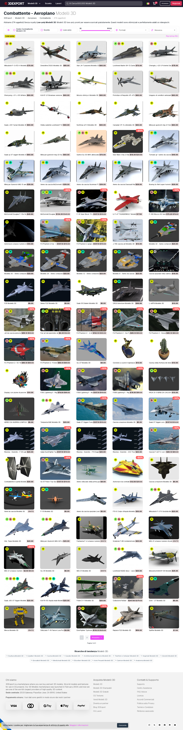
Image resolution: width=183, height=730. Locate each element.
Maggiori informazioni (79, 725)
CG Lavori (97, 711)
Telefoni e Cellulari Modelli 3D (126, 656)
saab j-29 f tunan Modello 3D (15, 125)
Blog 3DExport (99, 707)
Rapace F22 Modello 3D (122, 630)
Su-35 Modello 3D (47, 571)
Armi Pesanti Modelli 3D (102, 660)
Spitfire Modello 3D (156, 630)
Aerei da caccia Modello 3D (14, 511)
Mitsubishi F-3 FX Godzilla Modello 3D (163, 511)
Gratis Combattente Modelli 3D (23, 30)
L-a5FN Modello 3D (156, 303)
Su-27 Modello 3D (83, 363)
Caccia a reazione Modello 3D (124, 422)
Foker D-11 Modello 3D (85, 601)
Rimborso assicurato (145, 711)
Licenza (140, 695)
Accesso (165, 3)
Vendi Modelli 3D (100, 699)
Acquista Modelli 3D (104, 679)
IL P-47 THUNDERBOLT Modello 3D (126, 214)
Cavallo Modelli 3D (71, 656)
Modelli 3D (97, 684)
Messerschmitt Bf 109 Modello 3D (161, 571)
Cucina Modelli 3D (53, 656)
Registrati (176, 3)
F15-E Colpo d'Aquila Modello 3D (125, 511)
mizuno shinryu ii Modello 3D (87, 95)
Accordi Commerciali (145, 699)
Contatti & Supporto (148, 679)
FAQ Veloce (142, 692)
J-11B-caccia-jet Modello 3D (124, 244)
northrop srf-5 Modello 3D (87, 125)
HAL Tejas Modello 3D (12, 541)
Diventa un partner (100, 703)
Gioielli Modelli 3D (168, 656)
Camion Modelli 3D (123, 660)
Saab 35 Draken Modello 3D (87, 303)
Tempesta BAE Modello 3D (50, 422)
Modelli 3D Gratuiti (101, 692)
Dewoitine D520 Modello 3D (51, 65)
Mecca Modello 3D (11, 630)
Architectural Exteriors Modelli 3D (96, 656)
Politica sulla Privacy (145, 703)
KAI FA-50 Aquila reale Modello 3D (53, 601)
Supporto (141, 684)
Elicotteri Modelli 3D (81, 660)
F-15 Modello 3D (46, 511)
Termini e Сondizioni (145, 707)
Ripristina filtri (172, 36)
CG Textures (98, 695)
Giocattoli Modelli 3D (40, 660)
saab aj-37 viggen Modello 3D (15, 155)
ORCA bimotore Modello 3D (123, 303)
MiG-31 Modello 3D (84, 571)
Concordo (123, 725)
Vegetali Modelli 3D (149, 656)
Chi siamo (11, 679)
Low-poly (65, 30)
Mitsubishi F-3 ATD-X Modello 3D (16, 65)
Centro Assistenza (144, 688)
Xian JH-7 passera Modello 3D (88, 65)
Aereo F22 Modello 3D (48, 303)
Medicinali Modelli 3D (60, 660)
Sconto (45, 30)
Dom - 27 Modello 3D (157, 601)
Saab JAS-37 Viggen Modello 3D (16, 601)
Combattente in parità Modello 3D (16, 482)
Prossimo (97, 637)
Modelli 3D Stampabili (102, 688)
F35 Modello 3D (10, 303)
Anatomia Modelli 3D (143, 660)
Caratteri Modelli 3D (34, 656)
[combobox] (133, 30)
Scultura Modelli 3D (14, 656)
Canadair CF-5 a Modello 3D (123, 125)
